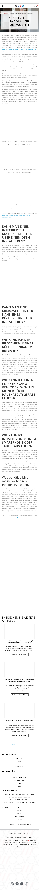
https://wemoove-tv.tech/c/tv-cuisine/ (26, 517)
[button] (2, 6)
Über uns (19, 758)
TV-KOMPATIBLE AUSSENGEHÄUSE (19, 797)
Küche (19, 813)
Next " (13, 744)
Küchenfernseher (19, 777)
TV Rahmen (19, 783)
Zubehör (20, 786)
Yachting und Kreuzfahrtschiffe (19, 825)
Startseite (6, 13)
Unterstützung (27, 837)
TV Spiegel (19, 775)
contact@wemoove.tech (19, 846)
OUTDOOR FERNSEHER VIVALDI (19, 800)
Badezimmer (19, 816)
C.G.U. (24, 833)
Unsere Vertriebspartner (19, 764)
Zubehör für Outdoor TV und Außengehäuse (19, 802)
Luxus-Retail (19, 822)
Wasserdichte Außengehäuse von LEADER (19, 794)
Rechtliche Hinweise (15, 833)
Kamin (19, 811)
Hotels (19, 819)
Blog (19, 761)
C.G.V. (28, 833)
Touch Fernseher (19, 780)
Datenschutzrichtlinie (14, 837)
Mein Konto (19, 767)
